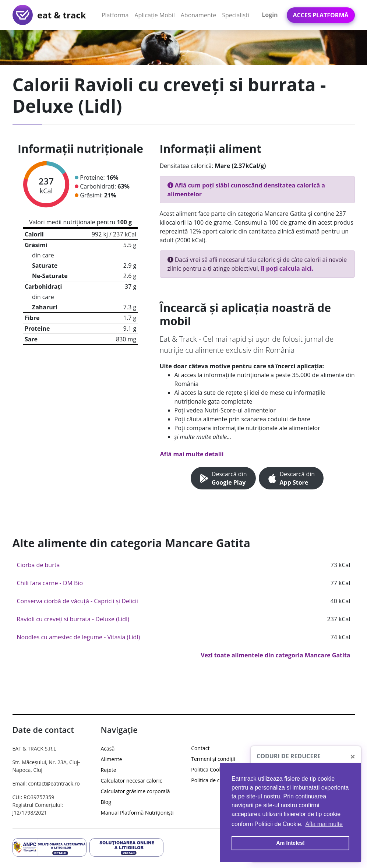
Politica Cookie (208, 769)
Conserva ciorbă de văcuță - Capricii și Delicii (77, 601)
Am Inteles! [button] (290, 843)
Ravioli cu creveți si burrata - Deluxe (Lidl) (73, 619)
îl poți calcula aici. (287, 268)
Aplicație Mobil (155, 14)
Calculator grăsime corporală (135, 791)
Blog (106, 801)
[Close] (352, 756)
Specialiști (235, 15)
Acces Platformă (321, 15)
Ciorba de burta (38, 565)
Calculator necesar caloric (131, 780)
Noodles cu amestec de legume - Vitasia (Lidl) (78, 637)
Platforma (117, 14)
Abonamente (198, 15)
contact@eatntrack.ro (54, 783)
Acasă (108, 748)
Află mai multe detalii (192, 454)
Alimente (111, 759)
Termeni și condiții (213, 758)
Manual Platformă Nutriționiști (137, 812)
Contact (200, 748)
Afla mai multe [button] (324, 824)
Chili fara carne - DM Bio (50, 583)
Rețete (108, 769)
